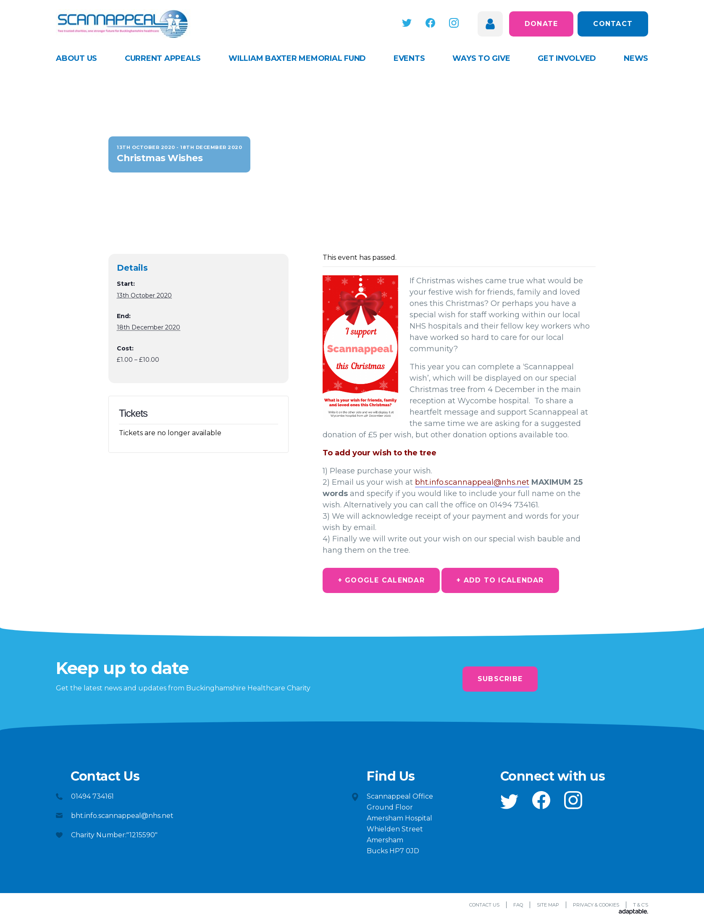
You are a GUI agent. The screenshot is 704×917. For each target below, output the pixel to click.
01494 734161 (92, 796)
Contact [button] (613, 24)
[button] (409, 23)
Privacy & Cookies (596, 905)
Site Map (548, 905)
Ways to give (481, 58)
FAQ (518, 905)
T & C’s (640, 905)
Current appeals (163, 58)
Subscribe (500, 679)
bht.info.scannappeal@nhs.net (472, 482)
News (636, 58)
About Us (76, 58)
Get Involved (567, 58)
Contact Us (484, 905)
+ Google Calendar (381, 580)
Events (409, 58)
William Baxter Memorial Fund (297, 58)
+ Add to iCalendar (502, 580)
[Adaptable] (633, 913)
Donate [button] (541, 24)
